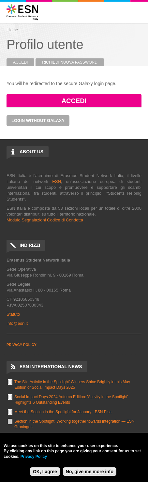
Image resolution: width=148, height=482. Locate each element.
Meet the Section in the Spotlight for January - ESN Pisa (62, 412)
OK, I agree (45, 471)
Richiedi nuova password (69, 62)
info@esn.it (17, 323)
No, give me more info (89, 471)
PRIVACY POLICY (22, 345)
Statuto (13, 314)
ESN (56, 181)
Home (12, 30)
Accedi (23, 62)
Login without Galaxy (38, 120)
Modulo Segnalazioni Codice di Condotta (45, 220)
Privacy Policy (34, 456)
